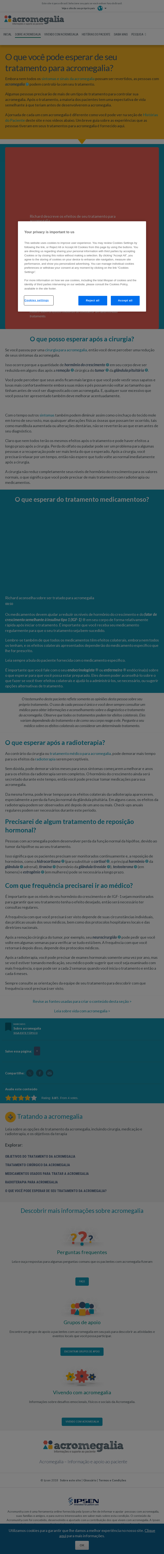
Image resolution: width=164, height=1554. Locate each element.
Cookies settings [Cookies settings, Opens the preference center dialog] (36, 300)
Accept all (125, 300)
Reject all (93, 300)
